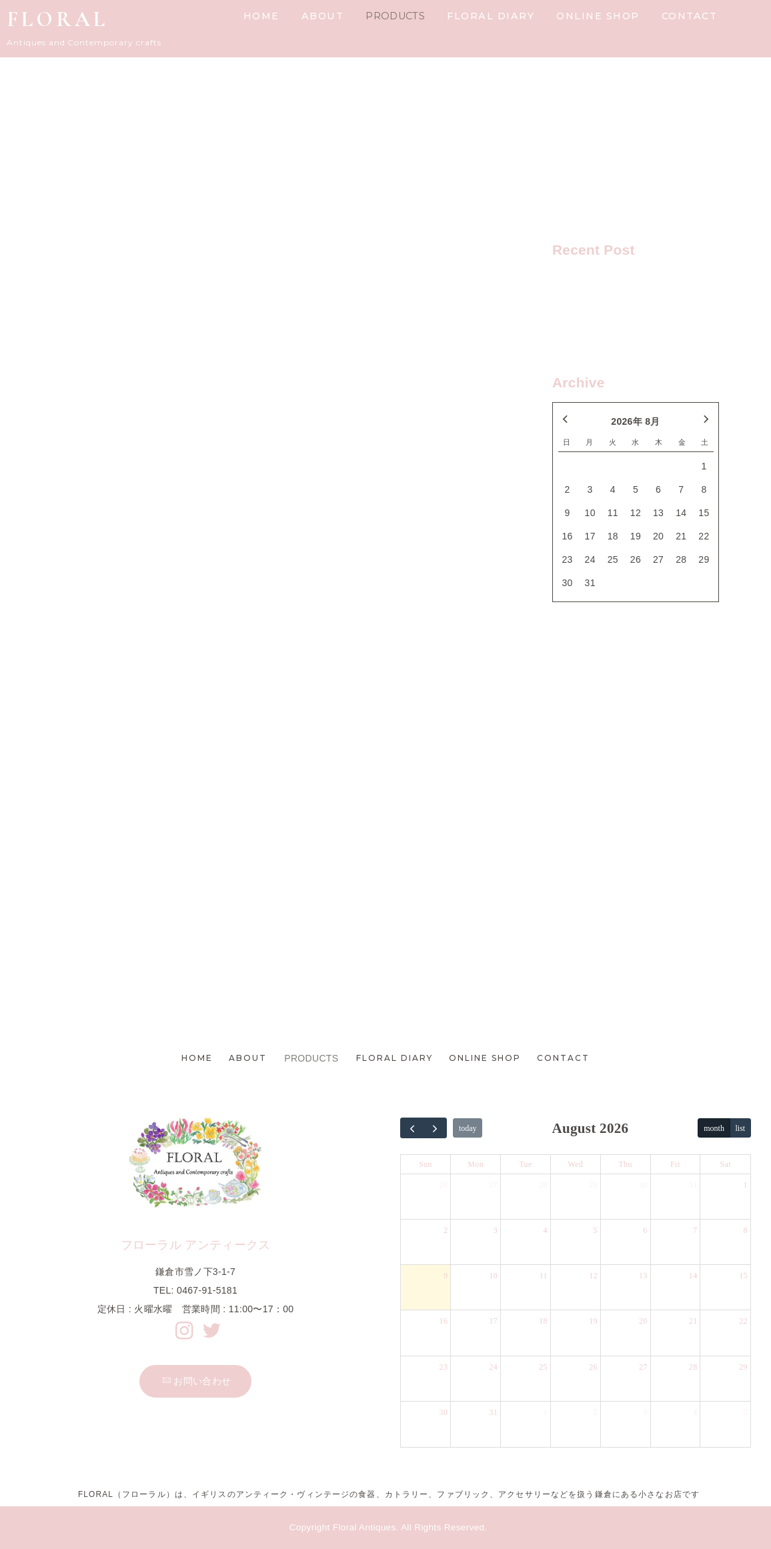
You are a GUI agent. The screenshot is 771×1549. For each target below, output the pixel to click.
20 (643, 1321)
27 (493, 1185)
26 (444, 1185)
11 (544, 1275)
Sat (725, 1164)
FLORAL (57, 19)
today (468, 1128)
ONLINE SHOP (598, 16)
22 (743, 1321)
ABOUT (322, 16)
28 (543, 1185)
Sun (425, 1164)
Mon (476, 1164)
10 (493, 1275)
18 (543, 1321)
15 (743, 1275)
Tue (525, 1164)
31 (693, 1185)
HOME (261, 16)
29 (593, 1185)
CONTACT (690, 16)
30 (643, 1185)
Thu (625, 1164)
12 (593, 1275)
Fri (675, 1164)
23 (444, 1367)
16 (444, 1321)
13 (643, 1275)
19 (593, 1321)
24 (493, 1367)
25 (543, 1367)
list (741, 1128)
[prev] (412, 1128)
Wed (576, 1164)
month (714, 1128)
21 (693, 1321)
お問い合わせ (196, 1381)
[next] (435, 1128)
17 (493, 1321)
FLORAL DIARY (490, 16)
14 (693, 1275)
